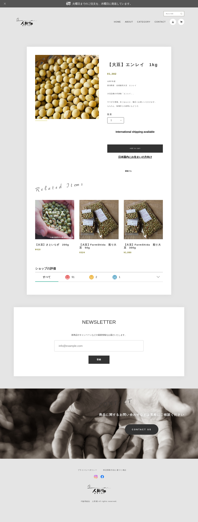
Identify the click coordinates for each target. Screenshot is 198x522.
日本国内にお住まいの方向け (135, 157)
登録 (99, 359)
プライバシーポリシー (87, 470)
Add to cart (135, 148)
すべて (47, 277)
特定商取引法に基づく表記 (114, 470)
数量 (109, 114)
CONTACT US (141, 429)
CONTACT (160, 22)
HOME (117, 22)
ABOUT (129, 22)
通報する (128, 171)
